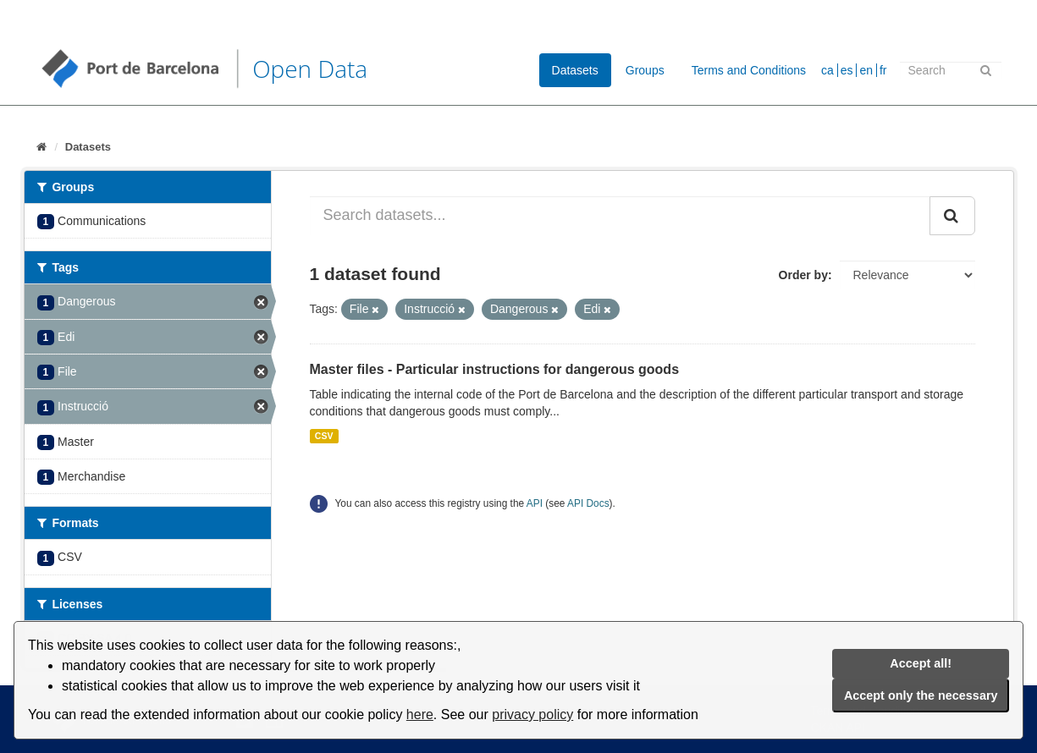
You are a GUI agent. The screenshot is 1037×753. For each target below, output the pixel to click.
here (419, 714)
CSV (324, 436)
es (847, 70)
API (535, 503)
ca (827, 70)
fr (883, 70)
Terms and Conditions (749, 70)
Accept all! (921, 663)
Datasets (575, 70)
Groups (645, 70)
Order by (803, 275)
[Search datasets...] (620, 215)
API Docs (588, 503)
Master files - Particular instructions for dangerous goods (495, 369)
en (866, 70)
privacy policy (532, 714)
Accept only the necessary (921, 695)
